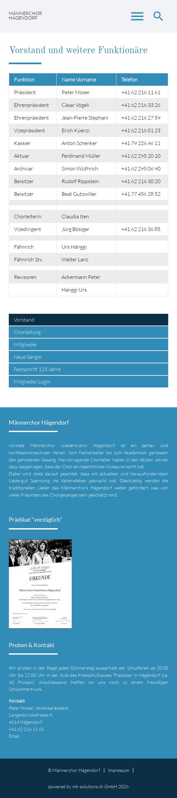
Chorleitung (27, 332)
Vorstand (24, 319)
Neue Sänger (28, 357)
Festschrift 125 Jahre (37, 369)
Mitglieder (25, 344)
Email (14, 736)
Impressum (118, 770)
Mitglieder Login (32, 381)
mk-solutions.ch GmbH (94, 786)
